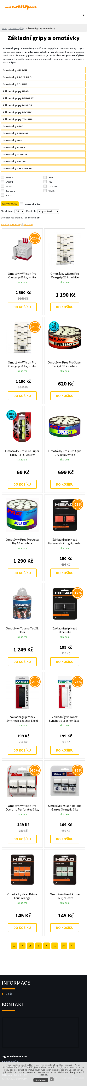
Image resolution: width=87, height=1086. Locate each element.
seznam (28, 224)
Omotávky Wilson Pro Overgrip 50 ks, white (22, 364)
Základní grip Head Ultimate (64, 630)
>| (72, 945)
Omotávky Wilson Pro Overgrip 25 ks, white (64, 275)
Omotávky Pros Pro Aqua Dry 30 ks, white (64, 453)
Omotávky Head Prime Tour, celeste (65, 896)
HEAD (51, 177)
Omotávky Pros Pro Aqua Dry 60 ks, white (22, 541)
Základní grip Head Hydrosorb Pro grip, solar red (65, 541)
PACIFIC (9, 186)
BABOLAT (10, 177)
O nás (9, 993)
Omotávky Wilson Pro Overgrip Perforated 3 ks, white (22, 807)
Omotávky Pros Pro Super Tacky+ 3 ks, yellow (22, 453)
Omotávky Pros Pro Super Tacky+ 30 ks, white (65, 364)
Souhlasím (40, 1080)
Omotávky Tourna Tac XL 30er (22, 630)
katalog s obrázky (11, 224)
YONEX (9, 195)
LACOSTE (9, 182)
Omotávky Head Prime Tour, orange (22, 896)
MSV (50, 182)
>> (64, 945)
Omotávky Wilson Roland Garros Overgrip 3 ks (64, 807)
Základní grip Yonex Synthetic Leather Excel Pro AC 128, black (22, 719)
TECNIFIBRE (54, 186)
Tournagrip (10, 191)
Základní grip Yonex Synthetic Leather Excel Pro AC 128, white (64, 719)
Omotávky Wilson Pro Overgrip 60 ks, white (22, 275)
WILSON (52, 191)
